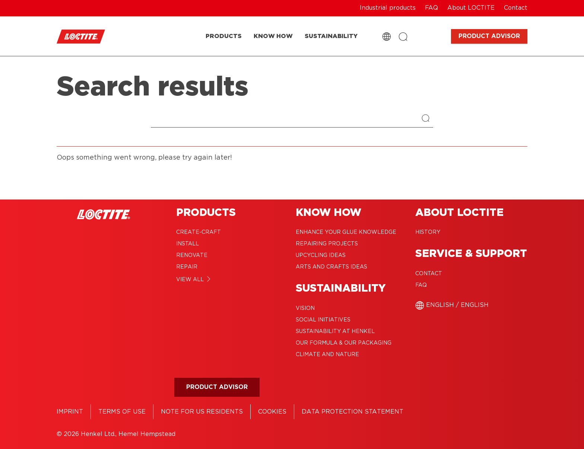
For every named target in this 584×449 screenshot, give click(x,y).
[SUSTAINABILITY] (331, 36)
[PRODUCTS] (224, 36)
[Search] (427, 119)
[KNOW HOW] (273, 36)
